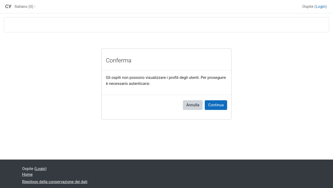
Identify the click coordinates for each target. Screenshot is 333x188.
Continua (216, 105)
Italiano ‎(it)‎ (24, 6)
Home (27, 174)
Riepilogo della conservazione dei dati (54, 181)
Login (320, 6)
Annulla (192, 105)
